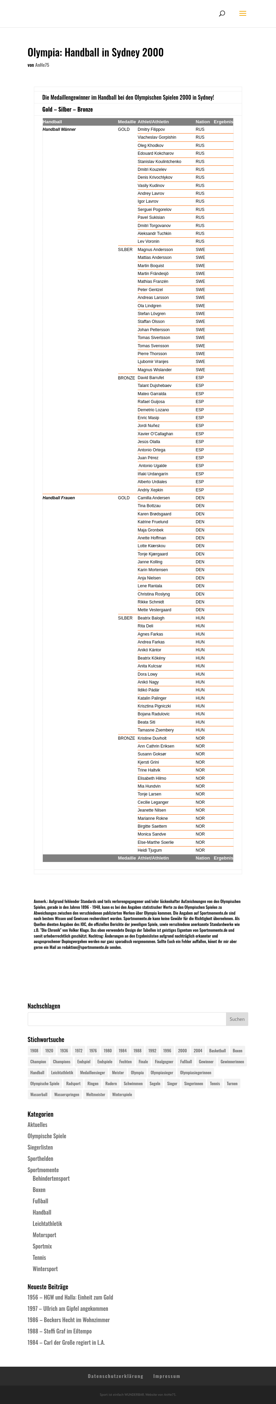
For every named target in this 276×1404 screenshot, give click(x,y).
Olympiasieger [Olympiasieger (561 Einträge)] (162, 1072)
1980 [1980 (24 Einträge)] (108, 1050)
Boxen (39, 1190)
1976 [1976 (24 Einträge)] (93, 1050)
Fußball (40, 1201)
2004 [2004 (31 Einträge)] (198, 1050)
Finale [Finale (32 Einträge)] (143, 1061)
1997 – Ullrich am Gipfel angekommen (68, 1308)
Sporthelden (40, 1158)
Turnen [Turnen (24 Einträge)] (232, 1083)
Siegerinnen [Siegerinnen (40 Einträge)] (193, 1083)
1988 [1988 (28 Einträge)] (137, 1050)
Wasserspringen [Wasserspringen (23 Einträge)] (66, 1094)
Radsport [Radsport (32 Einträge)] (73, 1083)
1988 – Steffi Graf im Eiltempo (60, 1331)
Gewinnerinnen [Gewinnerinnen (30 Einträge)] (232, 1061)
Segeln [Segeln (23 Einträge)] (155, 1083)
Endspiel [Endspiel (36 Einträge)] (83, 1061)
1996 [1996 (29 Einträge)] (167, 1050)
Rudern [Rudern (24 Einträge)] (111, 1083)
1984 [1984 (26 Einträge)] (123, 1050)
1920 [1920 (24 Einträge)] (49, 1050)
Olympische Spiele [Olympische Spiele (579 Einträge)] (45, 1083)
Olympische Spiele (47, 1136)
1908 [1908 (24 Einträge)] (34, 1050)
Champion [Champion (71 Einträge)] (38, 1061)
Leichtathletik (47, 1223)
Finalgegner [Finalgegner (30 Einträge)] (164, 1061)
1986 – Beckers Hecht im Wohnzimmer (69, 1320)
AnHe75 (42, 64)
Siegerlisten (40, 1147)
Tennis (39, 1257)
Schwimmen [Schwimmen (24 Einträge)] (133, 1083)
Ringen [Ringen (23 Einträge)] (92, 1083)
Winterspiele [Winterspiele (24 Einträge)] (122, 1094)
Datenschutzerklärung (116, 1375)
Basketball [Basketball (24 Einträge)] (217, 1050)
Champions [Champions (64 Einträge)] (62, 1061)
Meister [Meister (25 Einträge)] (118, 1072)
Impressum (167, 1375)
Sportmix (42, 1246)
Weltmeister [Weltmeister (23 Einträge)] (95, 1094)
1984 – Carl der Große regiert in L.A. (66, 1342)
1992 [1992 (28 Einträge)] (152, 1050)
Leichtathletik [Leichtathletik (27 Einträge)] (62, 1072)
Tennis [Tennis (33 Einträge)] (215, 1083)
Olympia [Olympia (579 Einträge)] (137, 1072)
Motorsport (45, 1235)
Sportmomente (43, 1170)
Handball (42, 1212)
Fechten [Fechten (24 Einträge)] (125, 1061)
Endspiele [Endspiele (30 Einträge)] (104, 1061)
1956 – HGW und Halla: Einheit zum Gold (70, 1297)
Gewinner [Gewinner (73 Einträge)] (206, 1061)
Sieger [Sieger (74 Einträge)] (172, 1083)
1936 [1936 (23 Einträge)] (64, 1050)
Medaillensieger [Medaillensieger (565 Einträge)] (92, 1072)
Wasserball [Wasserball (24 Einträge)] (39, 1094)
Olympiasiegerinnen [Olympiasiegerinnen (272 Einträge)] (195, 1072)
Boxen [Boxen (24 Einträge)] (237, 1050)
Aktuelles (37, 1124)
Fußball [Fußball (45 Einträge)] (186, 1061)
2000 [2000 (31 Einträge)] (182, 1050)
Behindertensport (51, 1178)
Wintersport (45, 1269)
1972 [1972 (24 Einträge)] (79, 1050)
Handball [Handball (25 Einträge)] (37, 1072)
